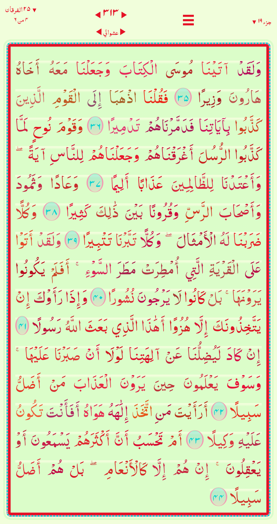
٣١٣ (111, 11)
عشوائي (111, 31)
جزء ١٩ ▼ (261, 20)
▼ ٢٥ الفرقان (21, 13)
